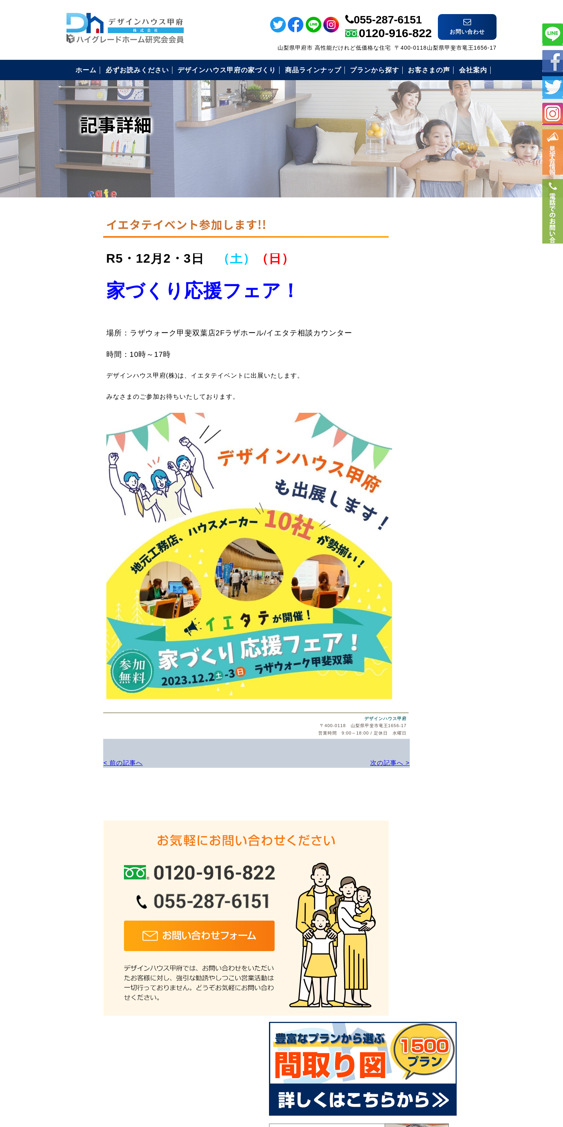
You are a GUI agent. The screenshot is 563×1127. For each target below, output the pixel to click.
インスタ (552, 113)
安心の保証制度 (409, 512)
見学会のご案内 (409, 589)
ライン (552, 33)
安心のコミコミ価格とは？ (426, 532)
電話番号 (552, 229)
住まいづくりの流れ (416, 551)
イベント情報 (552, 156)
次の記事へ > (332, 752)
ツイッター (552, 87)
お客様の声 (402, 570)
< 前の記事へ (86, 752)
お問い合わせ (406, 627)
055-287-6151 (388, 13)
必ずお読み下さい (412, 493)
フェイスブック (552, 60)
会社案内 (399, 608)
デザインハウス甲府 (329, 709)
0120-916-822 (395, 26)
